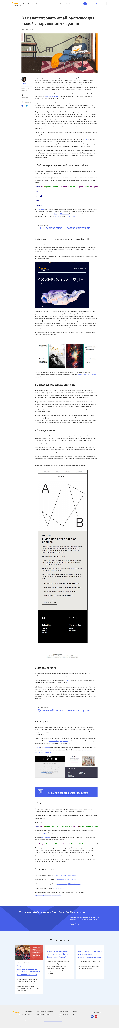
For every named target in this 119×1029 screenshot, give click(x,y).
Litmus (38, 747)
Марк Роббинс (46, 837)
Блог (29, 10)
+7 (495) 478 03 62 (96, 1013)
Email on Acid (41, 209)
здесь (45, 833)
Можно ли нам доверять (43, 4)
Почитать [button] (63, 4)
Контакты (72, 4)
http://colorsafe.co (59, 888)
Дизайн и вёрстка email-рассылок (68, 793)
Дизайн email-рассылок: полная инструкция (64, 710)
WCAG (66, 680)
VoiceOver (90, 216)
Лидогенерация (63, 1018)
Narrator (74, 216)
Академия (55, 4)
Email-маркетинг (27, 29)
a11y (86, 139)
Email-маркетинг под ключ (43, 1015)
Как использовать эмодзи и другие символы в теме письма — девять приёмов (90, 956)
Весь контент (22, 10)
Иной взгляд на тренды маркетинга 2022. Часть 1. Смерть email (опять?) (58, 954)
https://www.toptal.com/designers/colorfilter (49, 895)
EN (83, 4)
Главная (16, 10)
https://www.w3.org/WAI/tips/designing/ (66, 875)
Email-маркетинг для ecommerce (45, 1013)
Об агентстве (28, 1013)
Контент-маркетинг (64, 1015)
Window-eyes (73, 214)
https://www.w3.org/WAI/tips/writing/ (66, 879)
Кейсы (32, 4)
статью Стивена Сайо (51, 96)
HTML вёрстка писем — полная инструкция (64, 228)
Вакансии (75, 1018)
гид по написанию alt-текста (87, 374)
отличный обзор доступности (59, 741)
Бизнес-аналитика (64, 1013)
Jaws (64, 214)
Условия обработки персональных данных (55, 1022)
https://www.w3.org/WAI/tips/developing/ (70, 884)
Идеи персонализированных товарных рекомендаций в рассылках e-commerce (28, 970)
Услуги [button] (25, 4)
